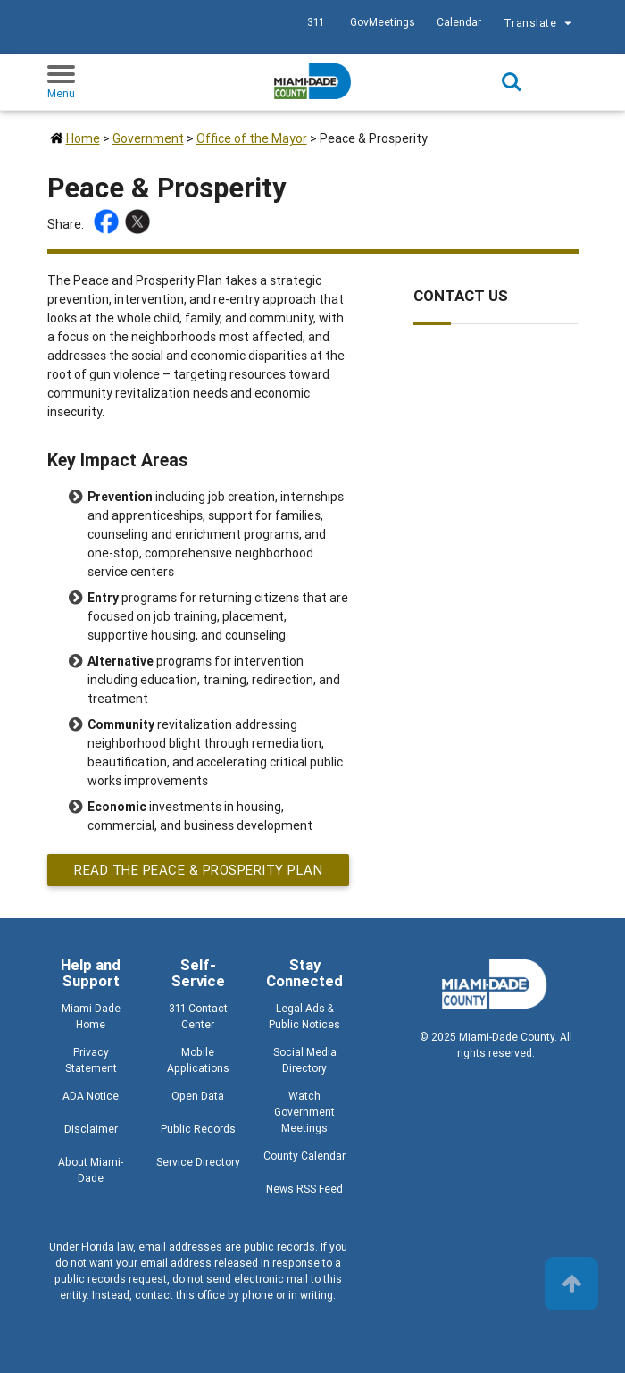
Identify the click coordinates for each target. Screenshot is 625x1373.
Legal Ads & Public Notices (304, 1016)
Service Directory (198, 1161)
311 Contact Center (198, 1016)
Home (83, 138)
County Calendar (304, 1155)
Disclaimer (91, 1128)
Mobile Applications (198, 1060)
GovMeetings (382, 22)
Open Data (197, 1095)
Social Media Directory (305, 1060)
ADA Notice (90, 1095)
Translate (540, 24)
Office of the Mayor (251, 138)
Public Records (198, 1128)
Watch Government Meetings (304, 1111)
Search (511, 82)
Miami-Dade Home (91, 1016)
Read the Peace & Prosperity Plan (198, 869)
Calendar (459, 22)
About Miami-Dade (90, 1170)
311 (315, 22)
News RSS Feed (304, 1188)
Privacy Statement (91, 1060)
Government (148, 138)
